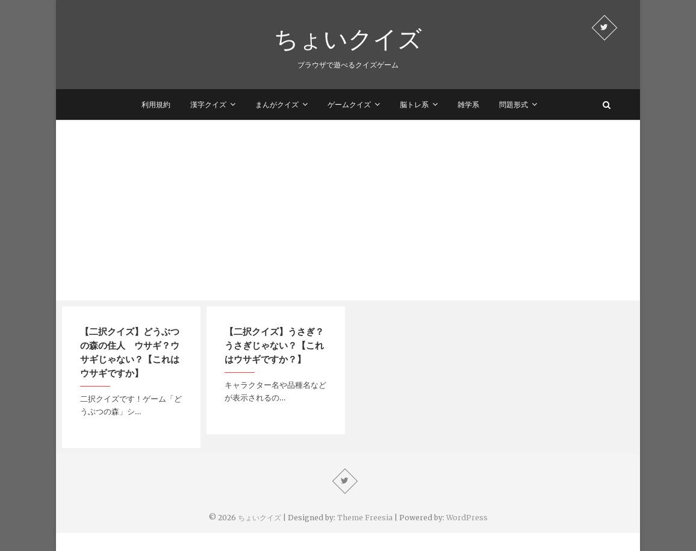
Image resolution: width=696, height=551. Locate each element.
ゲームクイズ (349, 104)
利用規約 (155, 104)
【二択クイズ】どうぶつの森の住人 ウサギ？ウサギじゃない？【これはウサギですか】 (129, 352)
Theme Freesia (365, 517)
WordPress (467, 517)
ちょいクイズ (348, 38)
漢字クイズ (208, 104)
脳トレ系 (414, 104)
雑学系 (468, 104)
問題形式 (513, 104)
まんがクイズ (277, 104)
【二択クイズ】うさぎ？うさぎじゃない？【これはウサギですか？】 (274, 345)
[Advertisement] (348, 210)
